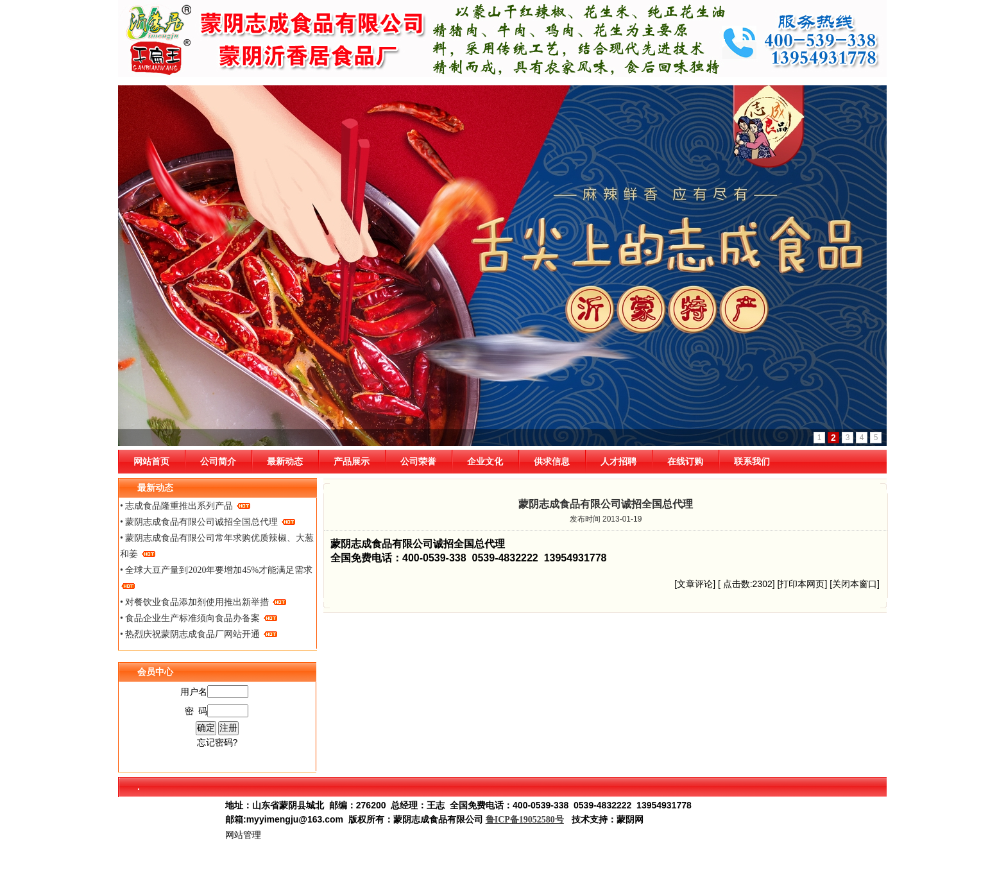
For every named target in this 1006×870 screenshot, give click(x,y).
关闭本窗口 (854, 584)
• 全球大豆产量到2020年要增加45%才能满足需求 (216, 577)
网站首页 (151, 461)
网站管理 (243, 835)
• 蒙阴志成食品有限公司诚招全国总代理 (207, 522)
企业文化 (485, 461)
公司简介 (218, 461)
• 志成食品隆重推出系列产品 (185, 506)
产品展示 (352, 461)
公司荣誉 (418, 461)
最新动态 (285, 461)
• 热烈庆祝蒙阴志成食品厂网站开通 (198, 634)
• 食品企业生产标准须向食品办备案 (198, 618)
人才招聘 (618, 461)
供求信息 (552, 461)
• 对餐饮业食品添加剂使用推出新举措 (203, 602)
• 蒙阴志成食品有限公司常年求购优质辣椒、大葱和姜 (217, 546)
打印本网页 (802, 584)
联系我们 (752, 461)
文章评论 (695, 584)
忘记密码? (217, 742)
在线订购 (685, 461)
